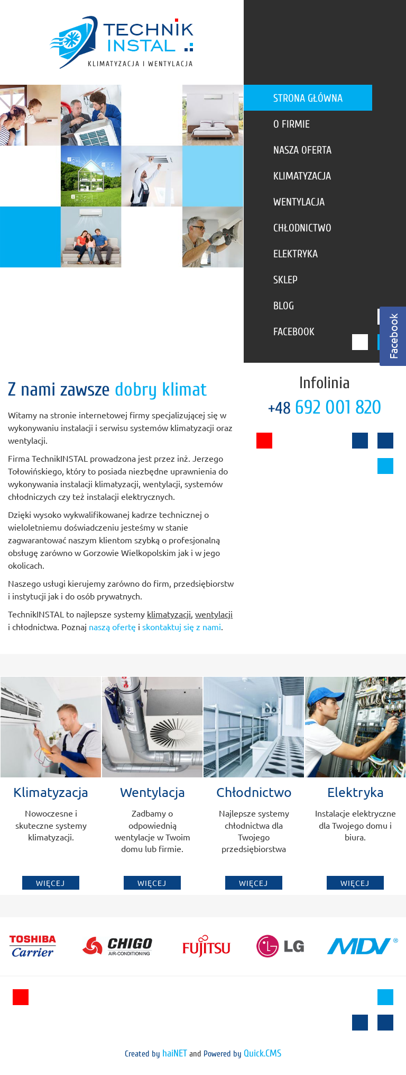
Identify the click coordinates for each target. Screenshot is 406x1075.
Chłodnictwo (302, 228)
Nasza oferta (302, 150)
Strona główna (308, 98)
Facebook (294, 332)
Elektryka (295, 254)
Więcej (50, 883)
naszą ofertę (112, 626)
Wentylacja (299, 202)
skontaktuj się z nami (181, 626)
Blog (283, 306)
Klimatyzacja (302, 176)
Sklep (285, 280)
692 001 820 (338, 407)
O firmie (291, 124)
